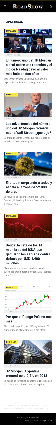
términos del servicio (30, 409)
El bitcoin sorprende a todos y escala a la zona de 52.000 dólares (29, 187)
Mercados (11, 31)
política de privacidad (12, 409)
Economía (11, 342)
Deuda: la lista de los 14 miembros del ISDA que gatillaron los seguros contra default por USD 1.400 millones (28, 254)
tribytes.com (47, 420)
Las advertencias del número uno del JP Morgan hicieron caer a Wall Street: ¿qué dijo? (28, 128)
